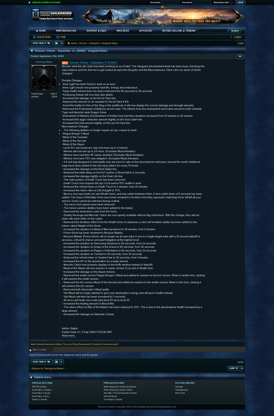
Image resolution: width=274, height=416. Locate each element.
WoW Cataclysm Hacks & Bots (118, 390)
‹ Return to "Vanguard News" (48, 368)
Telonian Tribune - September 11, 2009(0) (93, 62)
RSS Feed (180, 393)
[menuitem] (61, 37)
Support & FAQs (96, 30)
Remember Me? (223, 2)
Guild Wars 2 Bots (40, 396)
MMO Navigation (66, 30)
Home (41, 30)
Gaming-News (43, 62)
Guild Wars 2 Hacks (41, 393)
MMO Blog (123, 30)
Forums (83, 43)
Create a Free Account (46, 2)
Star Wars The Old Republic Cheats (120, 393)
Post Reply (41, 43)
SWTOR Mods (110, 396)
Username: (164, 3)
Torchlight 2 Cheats (113, 399)
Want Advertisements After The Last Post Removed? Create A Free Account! (74, 344)
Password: (196, 3)
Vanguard (94, 43)
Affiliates (145, 30)
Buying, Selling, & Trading (179, 30)
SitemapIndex (181, 390)
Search (235, 30)
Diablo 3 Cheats (39, 399)
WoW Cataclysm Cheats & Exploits (120, 386)
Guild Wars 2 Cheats (41, 390)
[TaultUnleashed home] (55, 15)
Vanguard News (110, 43)
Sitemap (179, 386)
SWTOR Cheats (39, 386)
